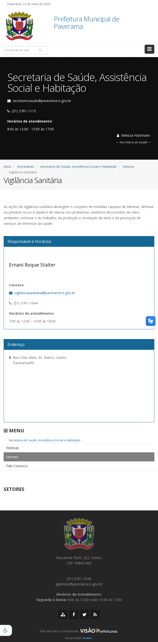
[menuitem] (79, 448)
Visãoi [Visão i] (87, 638)
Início (7, 166)
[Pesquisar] (40, 50)
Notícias (12, 447)
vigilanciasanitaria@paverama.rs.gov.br (42, 292)
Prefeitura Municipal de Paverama (86, 23)
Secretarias (25, 166)
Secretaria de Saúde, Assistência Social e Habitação (78, 166)
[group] (79, 632)
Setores (128, 166)
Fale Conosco (17, 466)
